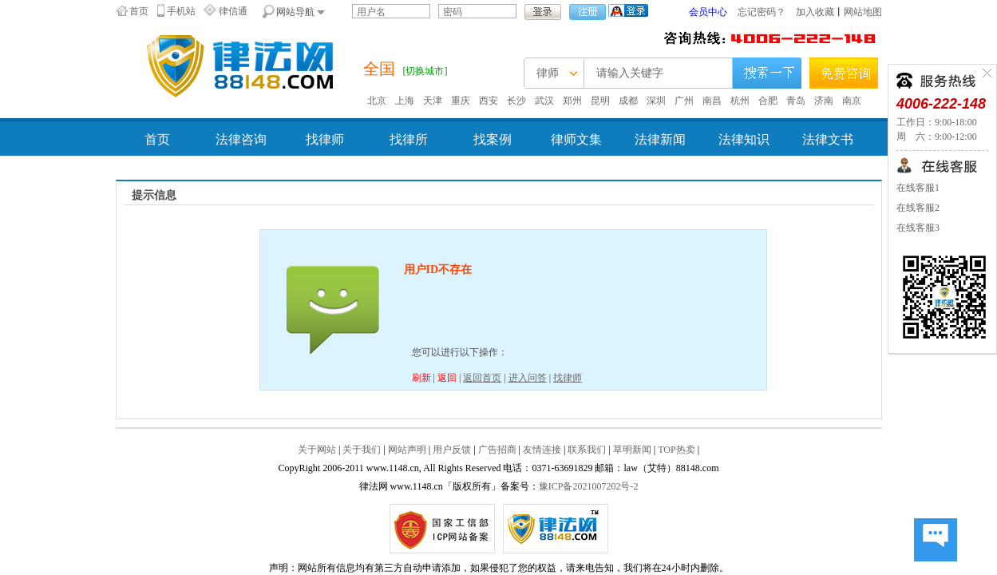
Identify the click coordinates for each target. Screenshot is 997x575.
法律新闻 (660, 139)
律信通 (233, 11)
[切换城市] (425, 71)
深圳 (656, 100)
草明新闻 (632, 449)
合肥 (767, 100)
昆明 (600, 100)
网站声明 (407, 449)
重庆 (460, 100)
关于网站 (317, 449)
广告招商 (497, 449)
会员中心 (708, 12)
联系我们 (587, 449)
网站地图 (863, 12)
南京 (851, 100)
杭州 (740, 100)
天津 (432, 100)
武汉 (544, 100)
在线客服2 (918, 207)
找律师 (325, 139)
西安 (488, 100)
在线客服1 (918, 187)
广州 (684, 100)
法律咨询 (241, 139)
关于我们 (361, 449)
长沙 (516, 100)
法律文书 (827, 139)
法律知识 (744, 139)
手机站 (181, 11)
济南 (823, 100)
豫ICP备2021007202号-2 (589, 486)
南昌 (712, 100)
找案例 (492, 139)
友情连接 (542, 449)
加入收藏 (815, 12)
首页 (138, 11)
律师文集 (576, 139)
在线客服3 (918, 227)
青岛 (795, 100)
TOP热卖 (676, 449)
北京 (376, 100)
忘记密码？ (761, 12)
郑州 (572, 100)
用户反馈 (452, 449)
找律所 (409, 139)
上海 (404, 100)
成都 (628, 100)
